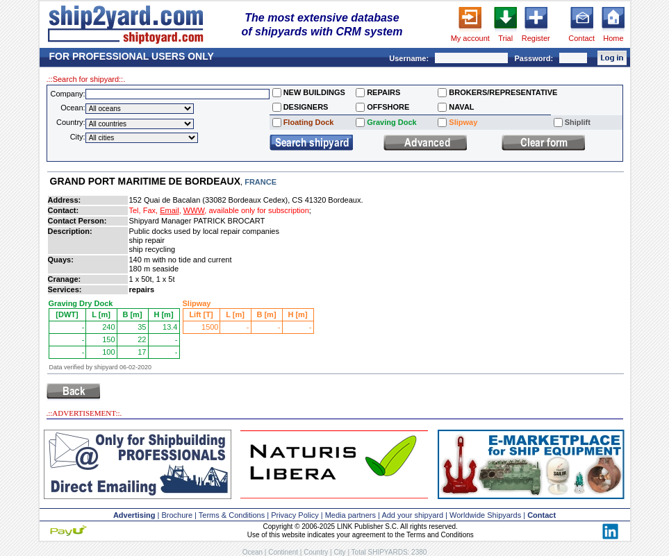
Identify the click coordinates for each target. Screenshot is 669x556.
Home (613, 38)
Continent (283, 552)
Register (536, 38)
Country (316, 552)
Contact (581, 38)
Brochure (176, 515)
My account (470, 38)
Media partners (350, 515)
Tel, (135, 210)
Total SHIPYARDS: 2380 (389, 552)
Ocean (252, 552)
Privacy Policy (294, 515)
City (339, 552)
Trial (505, 38)
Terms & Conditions (232, 515)
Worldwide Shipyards (485, 515)
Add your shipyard (412, 515)
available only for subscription (258, 210)
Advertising (134, 515)
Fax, (150, 210)
